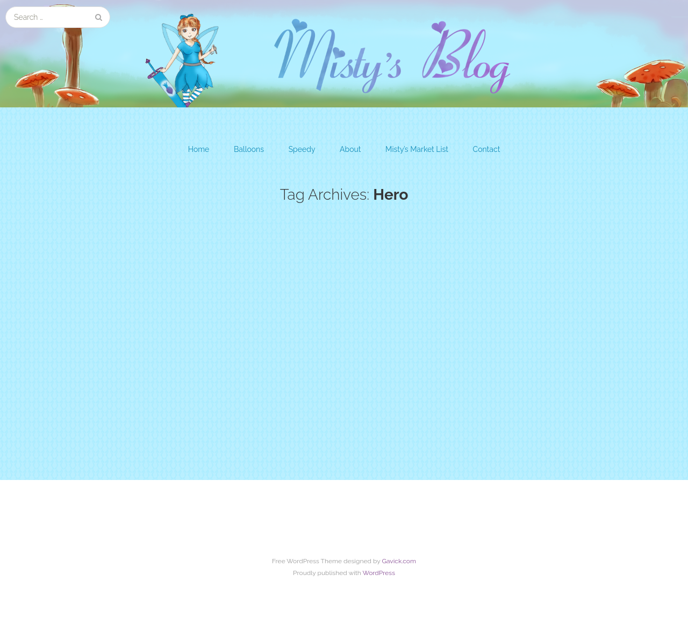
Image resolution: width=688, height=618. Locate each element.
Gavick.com (399, 561)
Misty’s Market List (416, 149)
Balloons (249, 149)
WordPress (378, 573)
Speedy (302, 149)
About (350, 149)
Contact (486, 149)
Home (199, 149)
